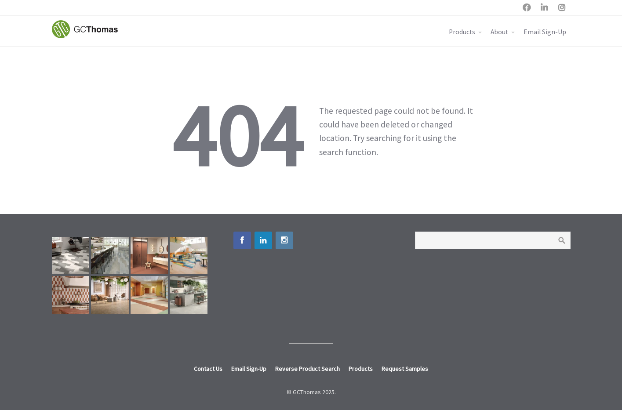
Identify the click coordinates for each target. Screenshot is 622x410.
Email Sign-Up (545, 32)
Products (462, 32)
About (499, 32)
